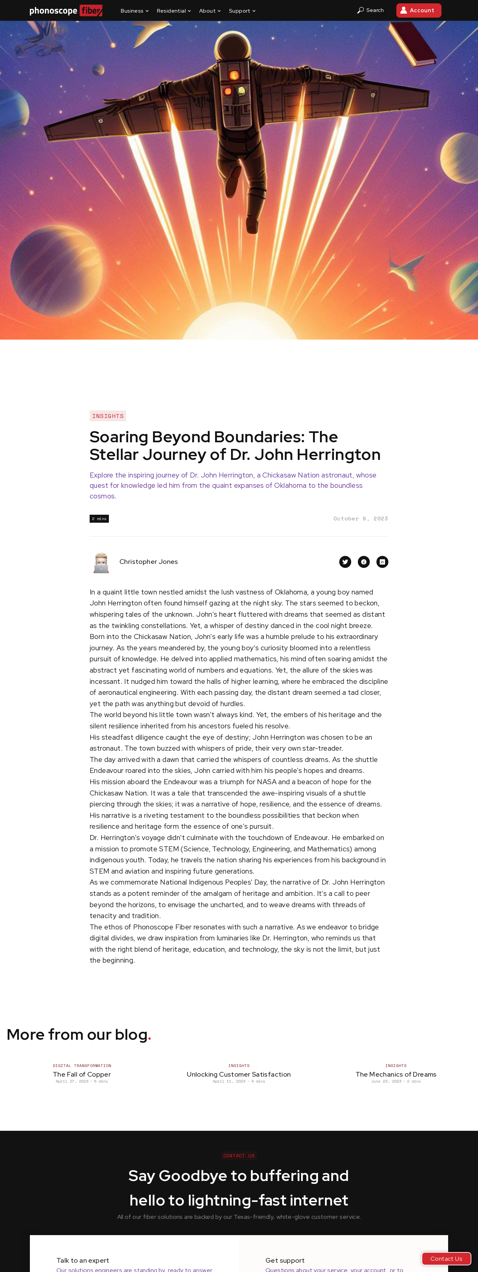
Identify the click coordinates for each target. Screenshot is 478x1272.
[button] (135, 10)
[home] (67, 10)
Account (422, 10)
